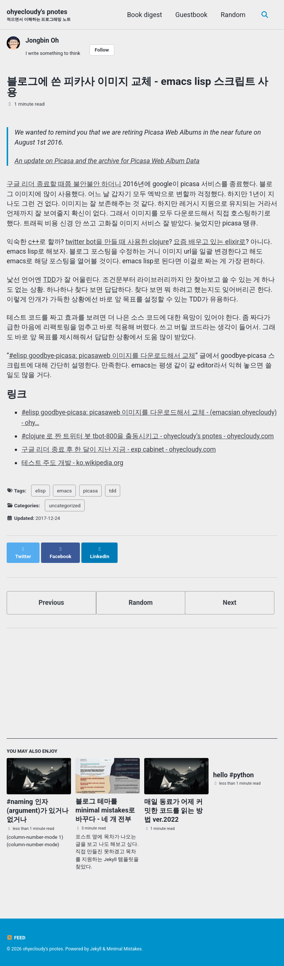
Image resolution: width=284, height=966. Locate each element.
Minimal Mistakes (126, 949)
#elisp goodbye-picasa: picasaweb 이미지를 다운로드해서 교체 (102, 360)
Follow (103, 50)
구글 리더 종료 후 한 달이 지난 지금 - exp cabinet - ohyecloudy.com (120, 464)
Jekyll (97, 949)
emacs (64, 505)
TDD (49, 282)
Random (232, 15)
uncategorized (64, 521)
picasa (90, 505)
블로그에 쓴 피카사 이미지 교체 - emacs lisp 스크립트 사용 (137, 87)
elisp (40, 505)
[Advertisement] (142, 694)
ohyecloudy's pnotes (39, 15)
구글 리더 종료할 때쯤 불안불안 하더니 (64, 185)
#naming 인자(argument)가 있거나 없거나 (37, 819)
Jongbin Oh (43, 40)
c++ (33, 244)
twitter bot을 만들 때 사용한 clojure (117, 244)
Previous (51, 610)
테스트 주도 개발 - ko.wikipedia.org (73, 478)
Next (230, 610)
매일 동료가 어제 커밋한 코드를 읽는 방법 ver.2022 (173, 819)
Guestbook (191, 15)
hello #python (233, 783)
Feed (16, 937)
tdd (112, 505)
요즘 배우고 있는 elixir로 (210, 244)
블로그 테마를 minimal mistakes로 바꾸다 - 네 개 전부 (105, 818)
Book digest (143, 15)
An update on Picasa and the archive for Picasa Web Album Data (107, 162)
